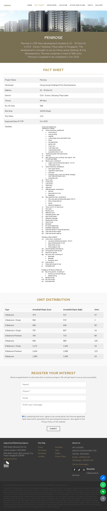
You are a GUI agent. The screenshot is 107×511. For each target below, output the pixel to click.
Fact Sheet (42, 450)
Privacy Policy (60, 456)
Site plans (59, 447)
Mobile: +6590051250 (81, 457)
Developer (42, 453)
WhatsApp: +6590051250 (83, 460)
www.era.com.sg (10, 459)
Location (41, 456)
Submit (53, 429)
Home (40, 447)
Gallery (58, 453)
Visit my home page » (80, 464)
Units (57, 450)
